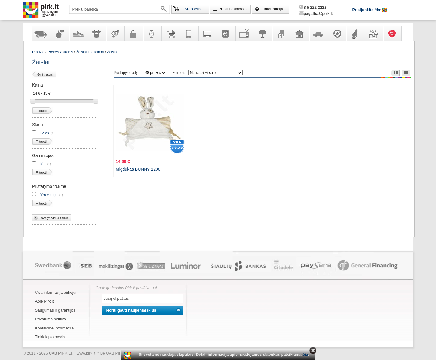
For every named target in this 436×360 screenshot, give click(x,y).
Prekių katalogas (232, 9)
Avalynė (78, 33)
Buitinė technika (226, 33)
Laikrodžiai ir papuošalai (152, 33)
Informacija (273, 9)
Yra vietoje (49, 195)
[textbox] (119, 9)
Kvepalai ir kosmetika (59, 33)
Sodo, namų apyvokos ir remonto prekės (300, 33)
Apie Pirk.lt (44, 301)
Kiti (42, 164)
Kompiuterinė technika (207, 33)
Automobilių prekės (318, 33)
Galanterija (133, 33)
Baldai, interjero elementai (281, 33)
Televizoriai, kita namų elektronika (244, 33)
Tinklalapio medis (50, 337)
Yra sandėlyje (41, 33)
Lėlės (44, 133)
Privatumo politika (50, 319)
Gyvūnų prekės (355, 33)
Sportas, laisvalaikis (336, 33)
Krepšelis (192, 9)
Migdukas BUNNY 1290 (138, 169)
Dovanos (373, 33)
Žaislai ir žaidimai (90, 52)
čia (305, 354)
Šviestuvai (263, 33)
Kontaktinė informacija (54, 328)
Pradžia (38, 52)
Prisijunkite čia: (367, 10)
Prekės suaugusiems (115, 33)
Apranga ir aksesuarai (96, 33)
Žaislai (112, 52)
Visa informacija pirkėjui (55, 292)
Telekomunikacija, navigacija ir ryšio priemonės (189, 33)
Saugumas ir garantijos (55, 310)
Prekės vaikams (170, 33)
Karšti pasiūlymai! (394, 33)
